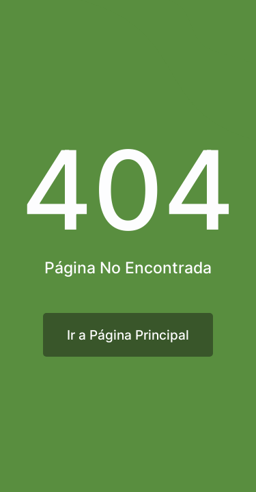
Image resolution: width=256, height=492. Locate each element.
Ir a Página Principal (128, 334)
